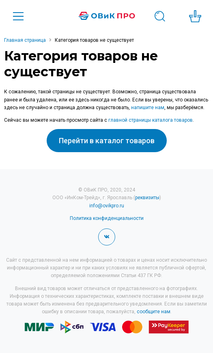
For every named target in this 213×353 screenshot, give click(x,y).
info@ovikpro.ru (106, 206)
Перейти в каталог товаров (107, 140)
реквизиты (147, 197)
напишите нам (147, 107)
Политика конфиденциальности (107, 218)
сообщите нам (153, 311)
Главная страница (25, 40)
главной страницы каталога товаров (150, 120)
